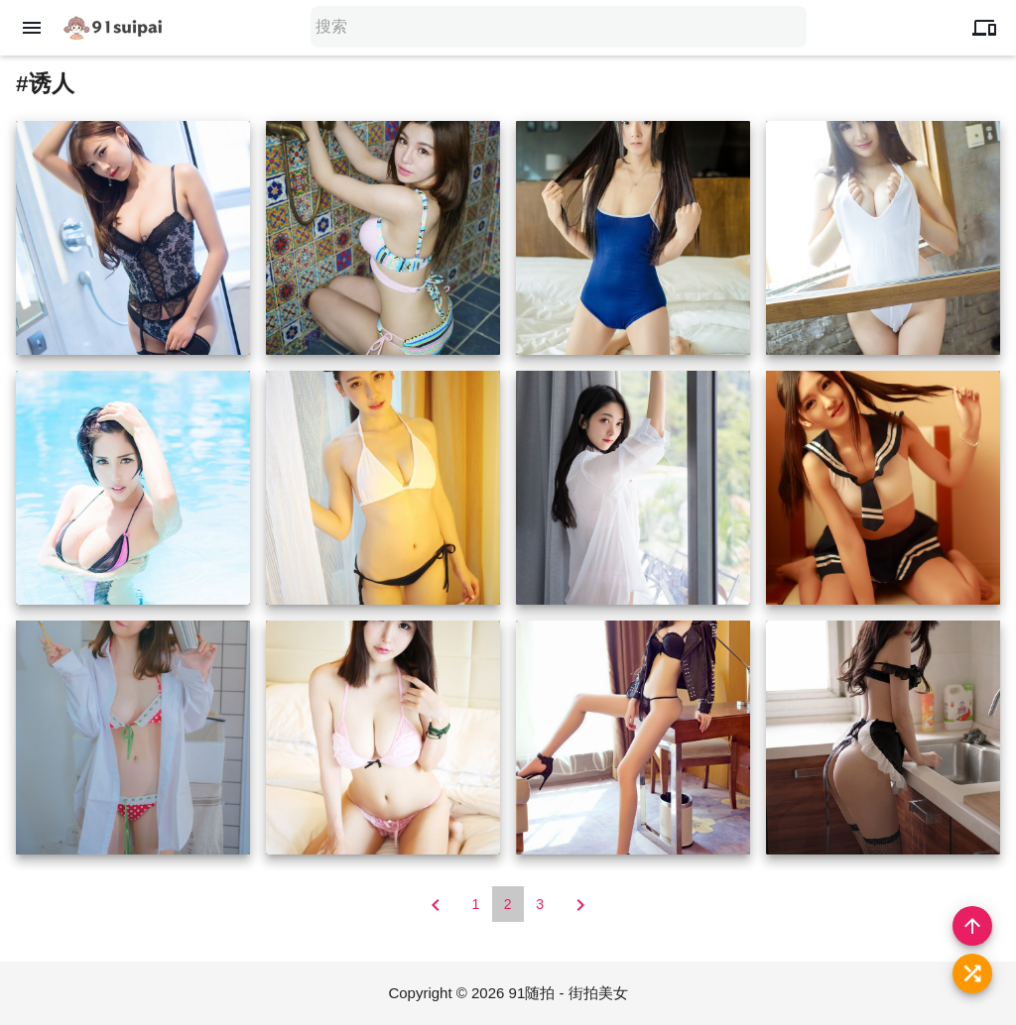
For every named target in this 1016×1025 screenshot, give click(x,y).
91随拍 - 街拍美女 (568, 992)
